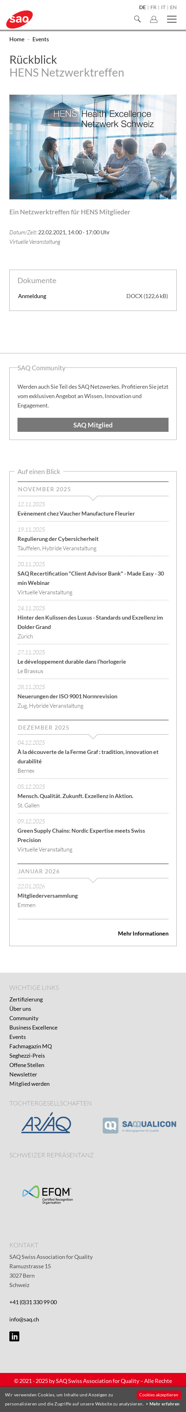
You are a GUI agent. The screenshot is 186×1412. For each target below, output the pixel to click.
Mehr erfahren (164, 1403)
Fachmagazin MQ (30, 1046)
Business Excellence (33, 1027)
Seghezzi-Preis (27, 1055)
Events (17, 1036)
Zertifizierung (26, 999)
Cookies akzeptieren (158, 1394)
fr (153, 7)
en (173, 7)
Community (23, 1018)
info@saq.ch (24, 1319)
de (142, 7)
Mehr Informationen (143, 933)
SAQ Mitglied (93, 425)
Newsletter (23, 1074)
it (163, 7)
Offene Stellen (26, 1064)
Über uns (20, 1008)
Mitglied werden (29, 1083)
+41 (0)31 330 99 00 (33, 1302)
